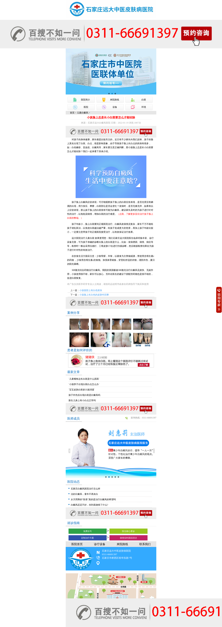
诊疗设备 (99, 544)
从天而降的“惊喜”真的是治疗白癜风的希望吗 (93, 499)
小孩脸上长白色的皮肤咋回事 (94, 295)
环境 (143, 107)
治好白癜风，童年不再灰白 (84, 494)
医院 (86, 107)
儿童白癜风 (82, 112)
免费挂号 (87, 531)
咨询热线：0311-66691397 (143, 417)
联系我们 (145, 544)
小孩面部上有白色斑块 (90, 290)
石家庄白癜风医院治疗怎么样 (85, 488)
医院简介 (85, 99)
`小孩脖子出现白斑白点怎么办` (84, 384)
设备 (115, 107)
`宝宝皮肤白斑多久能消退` (82, 389)
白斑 (143, 99)
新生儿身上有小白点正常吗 (82, 400)
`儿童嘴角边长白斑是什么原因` (84, 379)
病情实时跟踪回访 (128, 538)
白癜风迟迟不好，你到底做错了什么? (89, 505)
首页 (72, 112)
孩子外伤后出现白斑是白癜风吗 (84, 395)
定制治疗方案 (87, 538)
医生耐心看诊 (128, 531)
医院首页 (77, 544)
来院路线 (114, 99)
